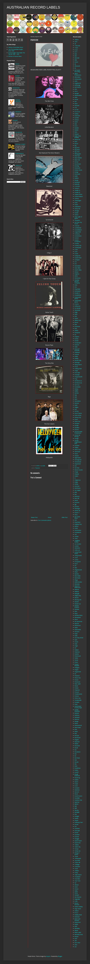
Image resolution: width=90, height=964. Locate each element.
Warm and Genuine (77, 919)
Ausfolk (77, 118)
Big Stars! (77, 149)
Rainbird (77, 713)
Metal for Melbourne (77, 586)
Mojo (76, 613)
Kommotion (78, 530)
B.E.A (76, 126)
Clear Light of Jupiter (78, 217)
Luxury (76, 559)
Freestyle (77, 374)
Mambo (77, 574)
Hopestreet (78, 464)
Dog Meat (77, 289)
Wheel (76, 930)
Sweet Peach (78, 841)
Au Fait (76, 109)
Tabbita (77, 845)
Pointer (77, 688)
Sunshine (77, 834)
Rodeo (76, 770)
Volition (77, 911)
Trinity (76, 872)
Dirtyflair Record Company (77, 281)
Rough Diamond (77, 774)
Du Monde (77, 308)
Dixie (76, 285)
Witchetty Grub (79, 934)
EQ (75, 334)
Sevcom (77, 792)
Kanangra (77, 508)
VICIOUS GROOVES (18, 100)
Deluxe (76, 272)
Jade (76, 492)
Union (76, 887)
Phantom (77, 676)
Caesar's (77, 188)
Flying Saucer (78, 364)
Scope (76, 784)
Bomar (76, 162)
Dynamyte (77, 310)
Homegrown (78, 460)
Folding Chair (78, 368)
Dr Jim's (77, 304)
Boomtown (78, 164)
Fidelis (76, 356)
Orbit (76, 644)
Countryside (78, 247)
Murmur (77, 623)
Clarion (76, 215)
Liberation (77, 548)
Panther (77, 654)
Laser (76, 538)
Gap (76, 395)
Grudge (77, 438)
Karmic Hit (77, 510)
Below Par (77, 139)
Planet (76, 686)
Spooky (77, 810)
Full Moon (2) (78, 383)
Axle (76, 124)
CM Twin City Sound (78, 223)
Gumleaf (77, 445)
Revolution (77, 752)
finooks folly (78, 360)
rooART (77, 772)
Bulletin (77, 178)
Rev (76, 750)
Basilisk (77, 128)
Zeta (76, 944)
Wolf (76, 938)
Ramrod (77, 719)
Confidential (78, 228)
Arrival (76, 99)
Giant (76, 405)
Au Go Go (77, 111)
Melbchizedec (78, 582)
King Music (77, 522)
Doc (76, 287)
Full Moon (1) (78, 381)
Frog (76, 379)
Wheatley (77, 928)
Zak (76, 940)
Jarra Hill (77, 498)
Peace (76, 662)
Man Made (77, 576)
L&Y (76, 534)
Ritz (76, 764)
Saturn (76, 782)
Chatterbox (78, 206)
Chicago (77, 210)
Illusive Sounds (79, 470)
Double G (77, 293)
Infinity (76, 484)
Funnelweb (77, 387)
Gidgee (76, 407)
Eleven (76, 322)
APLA (76, 91)
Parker (76, 658)
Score (76, 786)
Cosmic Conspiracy (78, 240)
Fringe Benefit (78, 377)
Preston (77, 696)
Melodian (77, 584)
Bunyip (76, 180)
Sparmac (77, 802)
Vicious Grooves (77, 903)
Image (76, 472)
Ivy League (77, 490)
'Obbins (77, 39)
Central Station (79, 196)
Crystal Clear (78, 257)
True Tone (77, 881)
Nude (76, 633)
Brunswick (77, 174)
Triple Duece (78, 874)
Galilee (76, 391)
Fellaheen (77, 352)
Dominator (78, 291)
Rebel (76, 731)
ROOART (15, 120)
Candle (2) (77, 192)
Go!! (76, 409)
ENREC (76, 330)
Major (76, 572)
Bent (76, 141)
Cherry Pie (77, 208)
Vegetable (77, 899)
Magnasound (78, 570)
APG (76, 89)
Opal (76, 640)
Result (76, 748)
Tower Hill (77, 862)
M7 (75, 565)
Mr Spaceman (78, 621)
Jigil (75, 504)
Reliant (76, 743)
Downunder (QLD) (78, 301)
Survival (77, 836)
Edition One (78, 320)
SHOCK (17, 64)
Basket (76, 130)
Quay (76, 704)
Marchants (77, 578)
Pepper (76, 669)
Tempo (77, 849)
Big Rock (77, 147)
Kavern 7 (77, 512)
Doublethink (78, 295)
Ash (76, 101)
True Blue (77, 879)
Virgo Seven (78, 908)
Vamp (76, 893)
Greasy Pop (78, 417)
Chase (76, 204)
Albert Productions (78, 74)
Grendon (77, 423)
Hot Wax (77, 468)
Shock (76, 794)
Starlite (76, 818)
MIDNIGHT (18, 112)
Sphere (76, 804)
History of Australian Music (15, 47)
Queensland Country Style (78, 706)
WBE (76, 926)
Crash (76, 249)
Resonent (77, 746)
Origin (76, 646)
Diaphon (77, 274)
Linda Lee (77, 550)
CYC (76, 262)
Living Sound (78, 555)
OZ (75, 648)
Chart (76, 202)
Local (76, 557)
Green (76, 419)
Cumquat (77, 260)
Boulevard (77, 168)
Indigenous (78, 480)
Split (76, 808)
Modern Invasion (77, 606)
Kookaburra (78, 532)
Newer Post (34, 517)
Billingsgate (78, 154)
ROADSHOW (16, 88)
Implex (76, 476)
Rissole (76, 762)
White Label (78, 932)
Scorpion (77, 788)
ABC (76, 56)
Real (76, 729)
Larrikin (77, 536)
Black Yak (77, 160)
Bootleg (77, 166)
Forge (76, 370)
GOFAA (77, 411)
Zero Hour (77, 942)
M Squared (77, 561)
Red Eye (77, 735)
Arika (76, 97)
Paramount (78, 656)
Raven (76, 723)
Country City (78, 245)
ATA (76, 107)
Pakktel (77, 650)
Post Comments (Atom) (44, 520)
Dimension (77, 278)
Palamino (77, 652)
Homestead (78, 462)
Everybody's (78, 343)
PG (75, 674)
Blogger (60, 956)
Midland (77, 591)
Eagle (76, 312)
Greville (77, 425)
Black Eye (77, 156)
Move (76, 619)
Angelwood (78, 83)
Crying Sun (77, 255)
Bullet (76, 176)
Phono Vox (78, 678)
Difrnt (76, 276)
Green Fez (77, 421)
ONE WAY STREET (20, 144)
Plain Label (77, 684)
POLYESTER (18, 132)
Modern (77, 602)
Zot (75, 947)
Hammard (77, 451)
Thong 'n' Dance (77, 853)
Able (76, 60)
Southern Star (78, 800)
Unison (76, 889)
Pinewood (77, 682)
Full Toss (77, 385)
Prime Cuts (78, 698)
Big (75, 145)
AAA (76, 54)
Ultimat (77, 885)
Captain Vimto (78, 194)
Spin (76, 806)
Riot (76, 760)
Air (75, 68)
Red (76, 733)
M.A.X (76, 564)
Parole (76, 660)
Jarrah (76, 500)
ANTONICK (78, 87)
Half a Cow (78, 449)
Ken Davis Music (77, 517)
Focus (76, 366)
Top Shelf (77, 860)
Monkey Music (79, 615)
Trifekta (77, 870)
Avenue (77, 120)
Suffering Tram (79, 822)
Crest (76, 251)
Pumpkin (77, 702)
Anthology (77, 85)
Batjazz (77, 134)
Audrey (76, 114)
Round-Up (77, 777)
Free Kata (77, 372)
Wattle (76, 924)
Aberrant (77, 58)
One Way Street (79, 638)
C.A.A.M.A (77, 186)
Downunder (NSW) (78, 297)
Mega (76, 580)
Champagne (78, 200)
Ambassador (78, 79)
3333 (76, 41)
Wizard (76, 936)
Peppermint (78, 672)
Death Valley (78, 270)
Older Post (65, 517)
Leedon (77, 546)
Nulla (76, 635)
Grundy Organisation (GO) (78, 442)
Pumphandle (78, 700)
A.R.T (76, 52)
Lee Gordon (78, 544)
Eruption (77, 336)
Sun (76, 826)
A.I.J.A (76, 50)
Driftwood (77, 306)
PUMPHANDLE (19, 153)
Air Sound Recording (77, 70)
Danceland (77, 266)
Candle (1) (77, 190)
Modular (77, 609)
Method (77, 589)
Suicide (76, 824)
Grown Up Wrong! (77, 435)
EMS (76, 328)
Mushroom (78, 625)
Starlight (77, 816)
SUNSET (17, 76)
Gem (76, 399)
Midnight (77, 593)
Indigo (76, 482)
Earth (76, 314)
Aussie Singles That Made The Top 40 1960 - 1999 (16, 53)
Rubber (76, 780)
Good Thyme (78, 413)
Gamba (77, 393)
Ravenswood (78, 725)
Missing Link (78, 599)
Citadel (76, 213)
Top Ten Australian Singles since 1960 (15, 50)
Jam (76, 494)
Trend (76, 868)
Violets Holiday (79, 906)
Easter (76, 318)
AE (75, 64)
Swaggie (77, 838)
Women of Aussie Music (15, 56)
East (76, 316)
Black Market (78, 158)
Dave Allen (77, 268)
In (75, 478)
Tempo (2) (77, 851)
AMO (76, 81)
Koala (76, 528)
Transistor (77, 866)
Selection (77, 790)
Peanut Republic (77, 664)
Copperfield (78, 232)
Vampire (77, 895)
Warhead (77, 917)
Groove (77, 429)
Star (76, 814)
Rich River (77, 758)
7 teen (76, 48)
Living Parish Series (78, 552)
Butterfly (77, 184)
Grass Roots (78, 415)
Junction (77, 506)
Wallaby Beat (78, 915)
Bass (76, 132)
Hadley (76, 447)
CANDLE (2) (18, 165)
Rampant (77, 717)
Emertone (77, 326)
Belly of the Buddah (78, 136)
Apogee (77, 93)
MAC (76, 568)
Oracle (76, 642)
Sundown (77, 828)
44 (75, 44)
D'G (76, 264)
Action (76, 62)
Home (49, 517)
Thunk (76, 856)
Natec (76, 627)
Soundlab (77, 798)
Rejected (77, 742)
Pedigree (77, 667)
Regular (77, 739)
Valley (76, 891)
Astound (77, 105)
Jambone (77, 496)
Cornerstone (78, 236)
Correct (77, 238)
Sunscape (77, 830)
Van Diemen (78, 897)
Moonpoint (78, 617)
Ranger (76, 721)
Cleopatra (77, 220)
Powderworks (78, 694)
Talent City (77, 847)
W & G (76, 912)
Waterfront (78, 922)
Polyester (37, 468)
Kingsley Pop (78, 524)
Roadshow (77, 768)
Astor (76, 103)
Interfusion (77, 488)
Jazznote (77, 502)
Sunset (76, 832)
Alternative (77, 77)
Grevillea (77, 427)
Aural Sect (77, 115)
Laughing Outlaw (77, 541)
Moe (76, 611)
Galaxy (76, 389)
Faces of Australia (77, 349)
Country (77, 243)
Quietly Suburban (77, 710)
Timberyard (78, 858)
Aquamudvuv (78, 95)
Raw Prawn (78, 727)
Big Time (77, 152)
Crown (76, 253)
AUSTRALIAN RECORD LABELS (33, 7)
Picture (76, 680)
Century (77, 198)
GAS (76, 397)
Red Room (77, 737)
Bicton (76, 143)
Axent (76, 122)
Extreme (77, 345)
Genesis (77, 403)
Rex (76, 754)
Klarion (76, 526)
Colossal (77, 226)
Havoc (76, 453)
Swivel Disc (78, 843)
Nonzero (77, 631)
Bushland (77, 182)
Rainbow (77, 715)
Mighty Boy (78, 595)
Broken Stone (78, 170)
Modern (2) (78, 604)
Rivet (76, 766)
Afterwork (77, 66)
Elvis (76, 324)
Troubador (77, 877)
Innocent (77, 486)
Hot (76, 466)
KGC (76, 520)
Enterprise (77, 332)
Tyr (75, 883)
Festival (77, 354)
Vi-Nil (76, 901)
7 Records (77, 45)
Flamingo (77, 362)
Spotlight (77, 812)
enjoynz (48, 956)
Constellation (78, 230)
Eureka (76, 339)
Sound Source (78, 796)
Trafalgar (77, 864)
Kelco (76, 514)
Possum (77, 692)
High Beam (78, 457)
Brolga (76, 172)
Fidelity (76, 358)
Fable (76, 347)
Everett (76, 340)
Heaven (77, 455)
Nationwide (78, 629)
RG (75, 756)
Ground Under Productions (78, 432)
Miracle (77, 597)
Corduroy (77, 234)
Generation (78, 401)
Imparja (77, 474)
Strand (76, 820)
